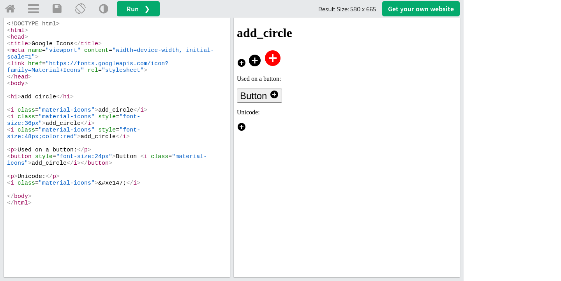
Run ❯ (138, 8)
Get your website (421, 8)
